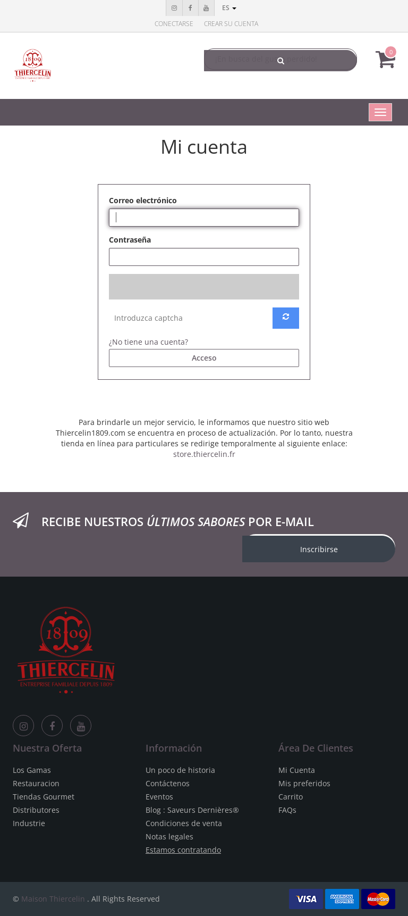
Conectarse (174, 23)
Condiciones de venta (184, 823)
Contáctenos (168, 783)
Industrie (29, 823)
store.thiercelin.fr (204, 454)
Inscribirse (319, 549)
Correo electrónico (143, 200)
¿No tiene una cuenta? (148, 342)
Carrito (290, 797)
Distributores (36, 810)
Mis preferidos (304, 783)
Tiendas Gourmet (43, 797)
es (229, 7)
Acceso (204, 358)
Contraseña (130, 240)
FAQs (287, 810)
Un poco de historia (180, 770)
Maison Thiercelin (53, 899)
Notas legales (169, 836)
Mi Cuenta (296, 770)
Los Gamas (32, 770)
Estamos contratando (183, 850)
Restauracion (36, 783)
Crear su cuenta (231, 23)
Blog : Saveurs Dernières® (192, 810)
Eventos (159, 797)
